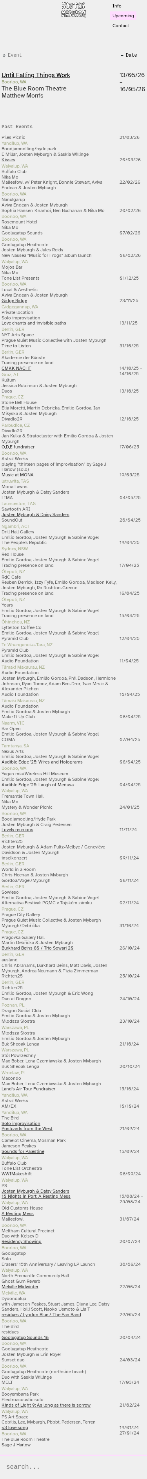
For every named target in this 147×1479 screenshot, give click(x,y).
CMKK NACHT (16, 368)
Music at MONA (18, 475)
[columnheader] (59, 55)
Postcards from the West (27, 1128)
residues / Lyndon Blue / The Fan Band (41, 1314)
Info (117, 6)
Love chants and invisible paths (34, 323)
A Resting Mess (18, 1213)
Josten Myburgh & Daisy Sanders (35, 514)
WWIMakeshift (17, 1174)
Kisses (8, 159)
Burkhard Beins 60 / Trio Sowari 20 (38, 948)
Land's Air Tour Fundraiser (28, 1089)
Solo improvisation (21, 1123)
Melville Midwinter (20, 1286)
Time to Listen (16, 346)
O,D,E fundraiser (18, 447)
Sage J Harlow (16, 1445)
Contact (121, 25)
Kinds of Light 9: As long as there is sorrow (46, 1405)
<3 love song (15, 1427)
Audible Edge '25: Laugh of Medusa (38, 784)
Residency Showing (22, 1241)
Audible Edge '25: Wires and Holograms (42, 762)
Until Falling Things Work (36, 75)
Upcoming (123, 15)
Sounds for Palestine (23, 1151)
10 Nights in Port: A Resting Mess (36, 1196)
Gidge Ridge (14, 300)
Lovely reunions (17, 829)
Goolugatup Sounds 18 (25, 1337)
